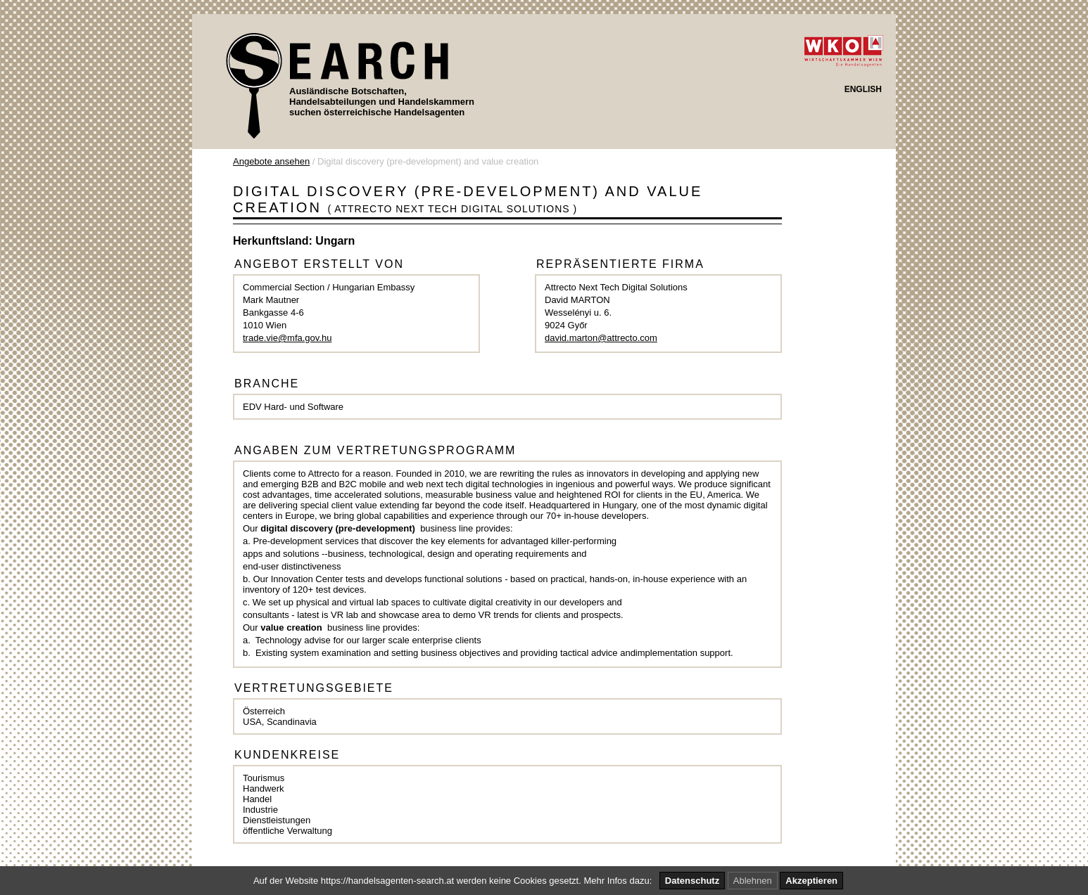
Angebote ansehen (271, 161)
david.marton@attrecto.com (601, 338)
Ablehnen (752, 880)
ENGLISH (863, 89)
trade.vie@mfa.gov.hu (287, 338)
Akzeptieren (811, 880)
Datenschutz (692, 880)
